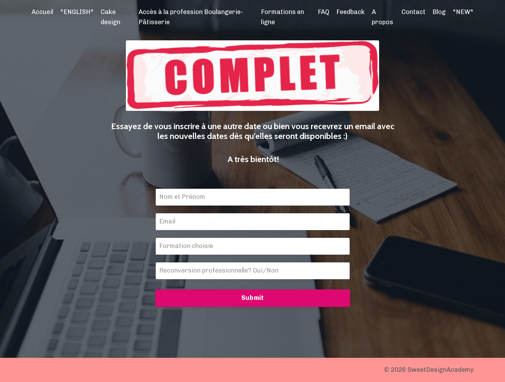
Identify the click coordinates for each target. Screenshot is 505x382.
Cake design (110, 17)
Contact (413, 12)
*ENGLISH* (77, 12)
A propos (382, 17)
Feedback (350, 12)
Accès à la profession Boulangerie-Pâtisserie (191, 17)
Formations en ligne (282, 17)
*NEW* (463, 12)
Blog (439, 12)
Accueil (42, 12)
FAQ (323, 12)
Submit (252, 298)
